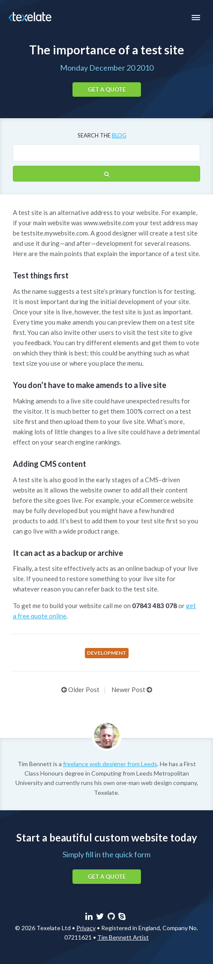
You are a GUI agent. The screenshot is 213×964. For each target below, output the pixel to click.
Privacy (86, 927)
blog (119, 135)
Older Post (80, 689)
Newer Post (131, 689)
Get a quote (107, 89)
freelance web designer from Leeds (110, 763)
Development (106, 653)
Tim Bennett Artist (123, 937)
